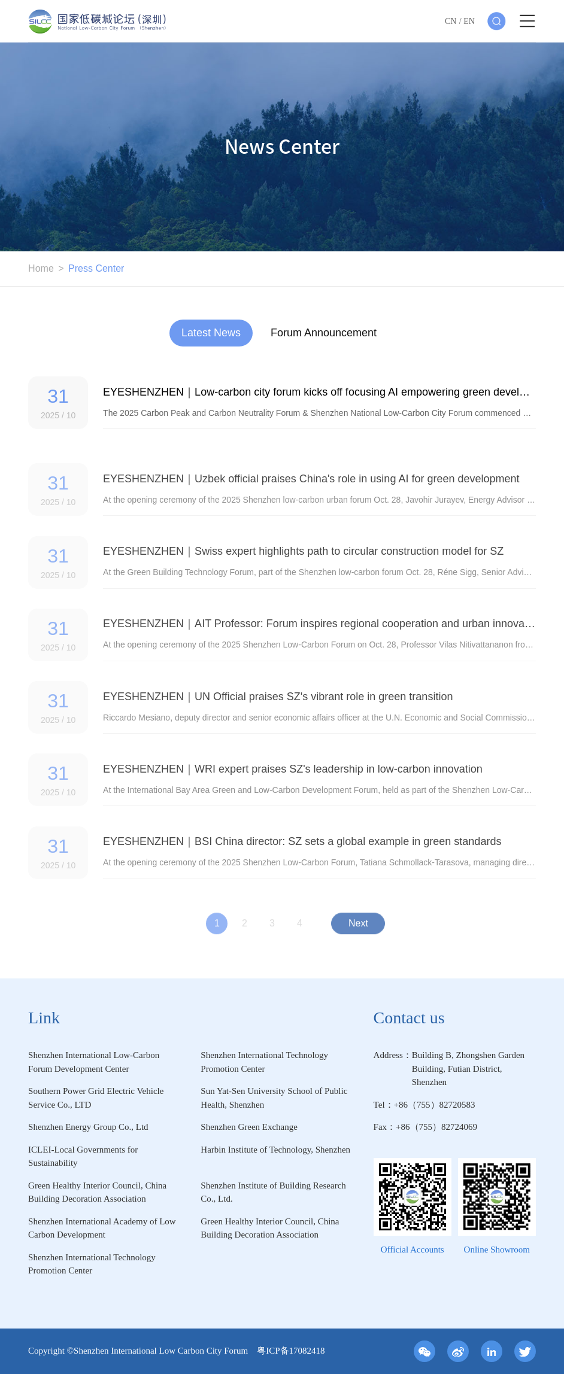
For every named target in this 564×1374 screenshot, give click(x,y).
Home (41, 268)
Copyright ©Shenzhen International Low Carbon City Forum (142, 1350)
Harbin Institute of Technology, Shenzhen (275, 1149)
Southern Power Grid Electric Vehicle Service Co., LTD (95, 1097)
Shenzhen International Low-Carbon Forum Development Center (93, 1062)
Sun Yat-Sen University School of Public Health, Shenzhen (274, 1097)
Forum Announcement (324, 333)
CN (450, 21)
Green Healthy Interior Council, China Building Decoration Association (97, 1192)
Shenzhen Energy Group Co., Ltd (88, 1127)
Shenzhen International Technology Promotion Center (264, 1062)
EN (469, 21)
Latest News (211, 333)
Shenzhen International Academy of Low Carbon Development (102, 1228)
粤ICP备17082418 (291, 1350)
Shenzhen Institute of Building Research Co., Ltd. (273, 1192)
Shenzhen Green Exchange (249, 1127)
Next (358, 928)
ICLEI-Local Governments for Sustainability (83, 1156)
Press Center (96, 268)
